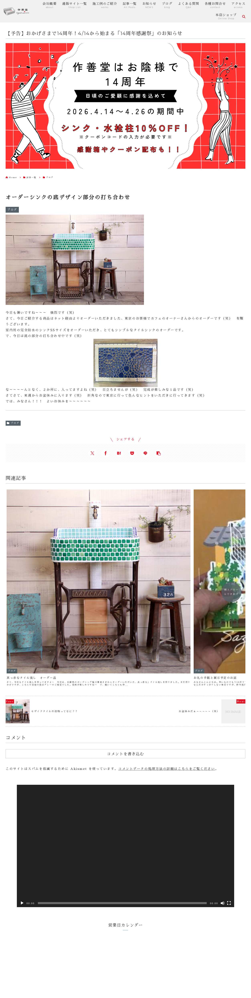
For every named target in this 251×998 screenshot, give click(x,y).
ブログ (13, 423)
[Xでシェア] (92, 453)
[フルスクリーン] (229, 788)
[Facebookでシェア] (106, 453)
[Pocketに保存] (132, 453)
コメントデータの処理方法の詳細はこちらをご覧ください (166, 654)
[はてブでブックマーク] (119, 453)
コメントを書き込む (125, 639)
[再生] (22, 788)
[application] (125, 731)
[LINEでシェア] (145, 453)
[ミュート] (223, 788)
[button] (159, 453)
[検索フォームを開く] (243, 17)
